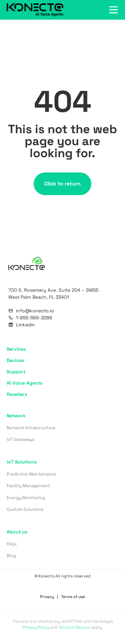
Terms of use (73, 596)
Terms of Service (74, 627)
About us (17, 532)
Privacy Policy (36, 627)
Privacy (47, 596)
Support (16, 372)
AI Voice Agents (24, 383)
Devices (15, 360)
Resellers (17, 394)
